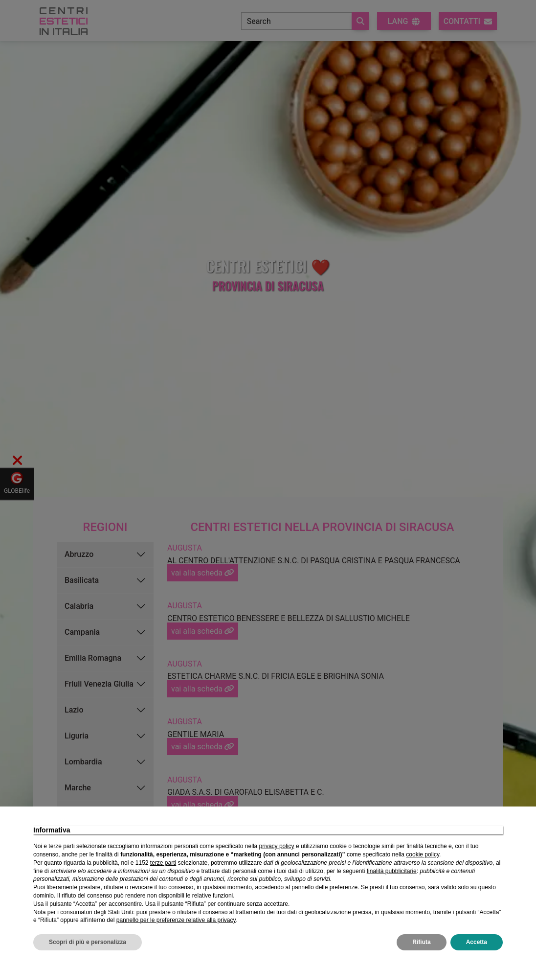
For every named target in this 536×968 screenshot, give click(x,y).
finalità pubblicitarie (392, 871)
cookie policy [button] (422, 854)
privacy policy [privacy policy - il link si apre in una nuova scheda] (276, 846)
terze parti (163, 862)
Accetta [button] (476, 942)
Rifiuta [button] (421, 942)
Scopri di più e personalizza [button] (87, 942)
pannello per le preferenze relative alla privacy (176, 920)
